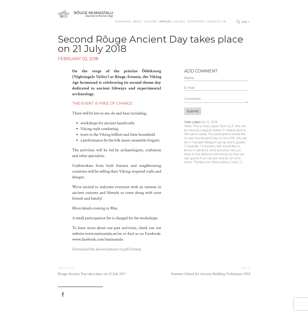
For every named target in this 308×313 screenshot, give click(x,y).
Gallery (179, 21)
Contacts (213, 21)
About (137, 21)
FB (224, 21)
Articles (165, 21)
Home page (123, 21)
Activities (150, 21)
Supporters (196, 21)
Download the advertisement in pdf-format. (107, 249)
